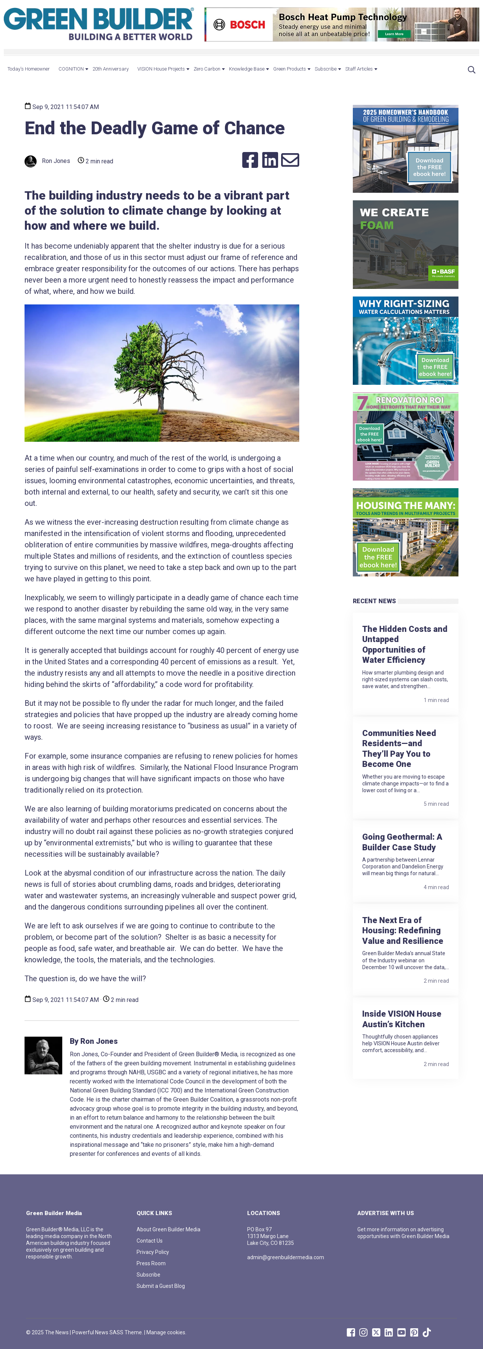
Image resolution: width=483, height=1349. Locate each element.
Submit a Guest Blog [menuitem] (161, 1286)
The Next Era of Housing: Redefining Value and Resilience (402, 931)
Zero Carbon (207, 69)
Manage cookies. (166, 1332)
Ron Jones (47, 161)
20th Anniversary (110, 69)
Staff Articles (359, 69)
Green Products (289, 69)
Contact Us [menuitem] (150, 1241)
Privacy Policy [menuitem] (153, 1252)
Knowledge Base (247, 69)
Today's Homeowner (29, 69)
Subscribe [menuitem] (148, 1275)
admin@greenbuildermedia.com (285, 1257)
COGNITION (71, 69)
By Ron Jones (94, 1041)
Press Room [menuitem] (151, 1263)
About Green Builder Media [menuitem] (168, 1229)
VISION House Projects (161, 69)
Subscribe (326, 69)
